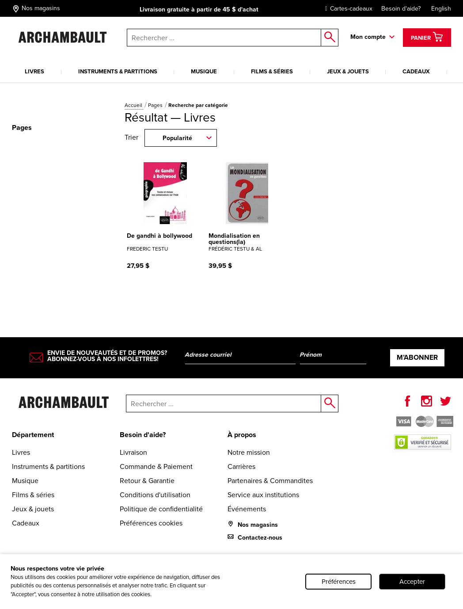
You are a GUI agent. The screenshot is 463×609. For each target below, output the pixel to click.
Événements (247, 509)
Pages (156, 105)
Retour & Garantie (147, 481)
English (441, 8)
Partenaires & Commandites (270, 481)
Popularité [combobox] (177, 138)
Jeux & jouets (348, 71)
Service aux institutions (263, 495)
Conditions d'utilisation (155, 495)
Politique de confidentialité (161, 509)
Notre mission (249, 452)
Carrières (241, 466)
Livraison (133, 452)
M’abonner (417, 357)
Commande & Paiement (156, 466)
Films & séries (272, 71)
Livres (34, 71)
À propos (242, 435)
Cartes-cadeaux (346, 8)
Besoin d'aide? (401, 8)
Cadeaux (416, 71)
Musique (204, 71)
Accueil (134, 105)
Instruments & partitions (117, 71)
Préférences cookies (151, 523)
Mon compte (368, 37)
